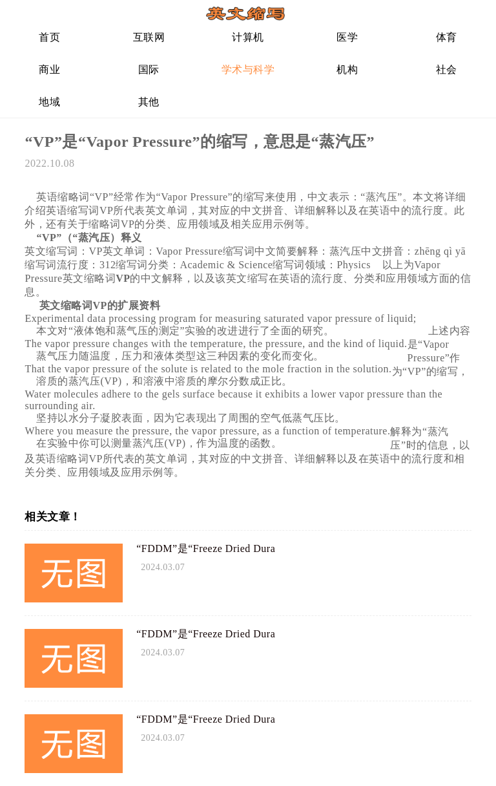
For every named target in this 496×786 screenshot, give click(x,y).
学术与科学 (248, 69)
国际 (149, 69)
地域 (49, 101)
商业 (49, 69)
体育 (446, 37)
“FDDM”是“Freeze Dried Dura (205, 548)
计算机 (248, 37)
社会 (446, 69)
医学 (347, 37)
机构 (347, 69)
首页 (49, 37)
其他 (149, 101)
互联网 (149, 37)
